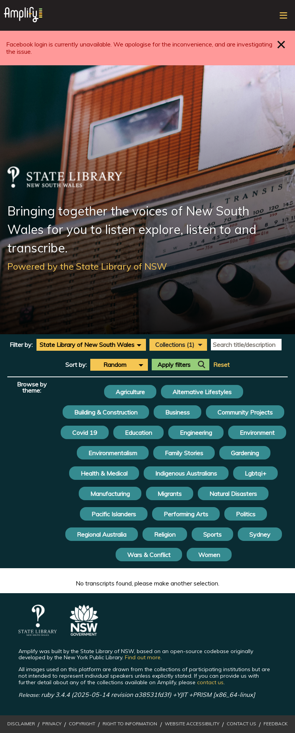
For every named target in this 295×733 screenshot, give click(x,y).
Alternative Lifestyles (202, 392)
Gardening (245, 453)
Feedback (276, 723)
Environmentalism (112, 453)
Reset (221, 364)
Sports (212, 534)
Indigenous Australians (186, 473)
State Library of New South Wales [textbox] (87, 344)
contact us (210, 682)
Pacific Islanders (113, 514)
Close (281, 44)
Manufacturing (110, 494)
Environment (257, 432)
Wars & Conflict (149, 555)
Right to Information (130, 723)
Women (209, 555)
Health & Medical (104, 473)
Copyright (82, 723)
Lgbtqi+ (255, 473)
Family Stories (184, 453)
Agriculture (130, 392)
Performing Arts (186, 514)
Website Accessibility (192, 723)
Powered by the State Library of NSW (87, 266)
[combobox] (91, 344)
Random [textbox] (114, 364)
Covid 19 (84, 432)
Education (138, 432)
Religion (165, 534)
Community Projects (245, 412)
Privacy (51, 723)
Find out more (143, 657)
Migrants (169, 494)
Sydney (259, 534)
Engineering (196, 432)
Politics (245, 514)
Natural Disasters (233, 494)
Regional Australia (101, 534)
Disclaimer (21, 723)
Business (177, 412)
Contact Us (241, 723)
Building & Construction (106, 412)
